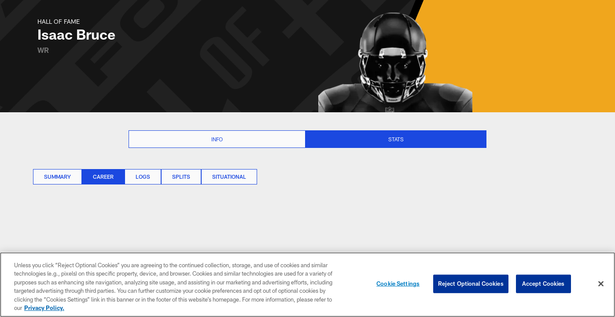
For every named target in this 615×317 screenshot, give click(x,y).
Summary (57, 176)
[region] (307, 284)
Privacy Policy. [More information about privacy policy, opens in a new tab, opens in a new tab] (44, 307)
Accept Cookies (543, 283)
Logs (143, 176)
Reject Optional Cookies (471, 283)
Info (217, 139)
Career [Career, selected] (103, 176)
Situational (229, 176)
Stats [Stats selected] (396, 139)
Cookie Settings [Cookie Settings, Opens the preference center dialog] (398, 283)
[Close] (601, 284)
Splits (181, 176)
